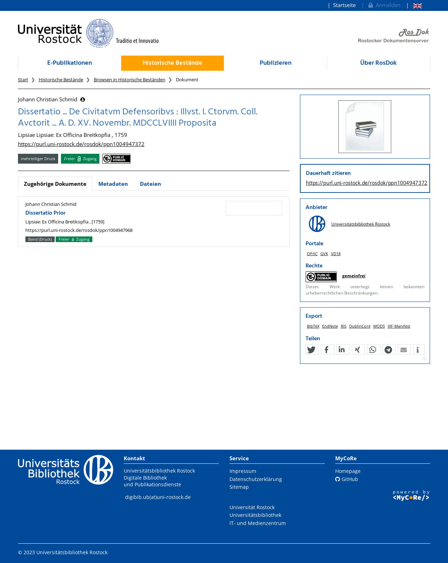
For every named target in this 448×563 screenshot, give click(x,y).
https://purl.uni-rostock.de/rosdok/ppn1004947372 (81, 143)
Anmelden (383, 4)
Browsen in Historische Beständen (129, 79)
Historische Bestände (172, 63)
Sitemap (239, 486)
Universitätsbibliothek (255, 515)
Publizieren (275, 63)
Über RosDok (378, 63)
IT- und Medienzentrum (257, 523)
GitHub (346, 479)
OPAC (312, 253)
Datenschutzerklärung (255, 479)
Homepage (348, 471)
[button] (311, 346)
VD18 (335, 253)
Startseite (344, 4)
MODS (379, 323)
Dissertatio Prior (45, 213)
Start (23, 79)
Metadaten (113, 183)
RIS (343, 323)
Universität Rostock (252, 507)
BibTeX (313, 323)
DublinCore (359, 323)
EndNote (330, 323)
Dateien (150, 183)
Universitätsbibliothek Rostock (360, 224)
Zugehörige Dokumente (55, 183)
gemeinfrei (354, 276)
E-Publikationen (69, 63)
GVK (324, 253)
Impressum (242, 471)
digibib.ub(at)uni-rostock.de (158, 497)
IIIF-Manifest (399, 323)
